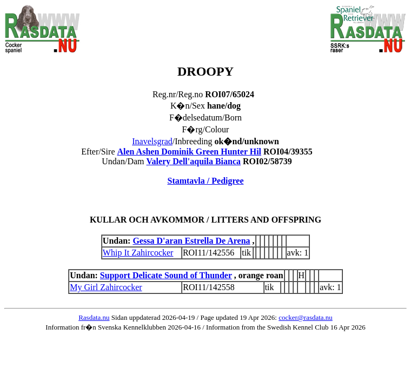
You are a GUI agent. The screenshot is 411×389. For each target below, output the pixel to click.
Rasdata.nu (93, 317)
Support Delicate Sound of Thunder (166, 275)
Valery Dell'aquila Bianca (194, 161)
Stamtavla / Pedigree (205, 180)
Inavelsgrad (152, 141)
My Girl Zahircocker (106, 287)
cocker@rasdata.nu (306, 317)
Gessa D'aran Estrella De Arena (191, 240)
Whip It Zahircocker (138, 252)
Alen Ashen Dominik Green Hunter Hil (189, 151)
